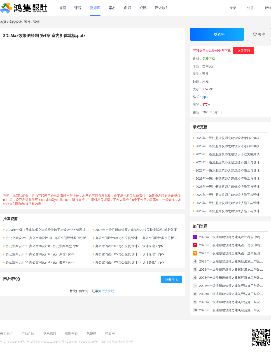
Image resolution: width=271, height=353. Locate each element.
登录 (233, 8)
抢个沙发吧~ (107, 291)
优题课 (91, 333)
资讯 (143, 8)
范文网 (110, 333)
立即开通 (243, 51)
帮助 (268, 8)
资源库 (95, 8)
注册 (250, 8)
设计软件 (162, 8)
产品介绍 (28, 333)
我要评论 (171, 279)
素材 (112, 8)
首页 (62, 8)
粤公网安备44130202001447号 (45, 341)
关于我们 (6, 333)
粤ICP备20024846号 (12, 341)
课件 (27, 22)
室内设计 (15, 22)
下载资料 (217, 34)
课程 (78, 8)
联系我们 (49, 333)
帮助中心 (71, 333)
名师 (127, 8)
